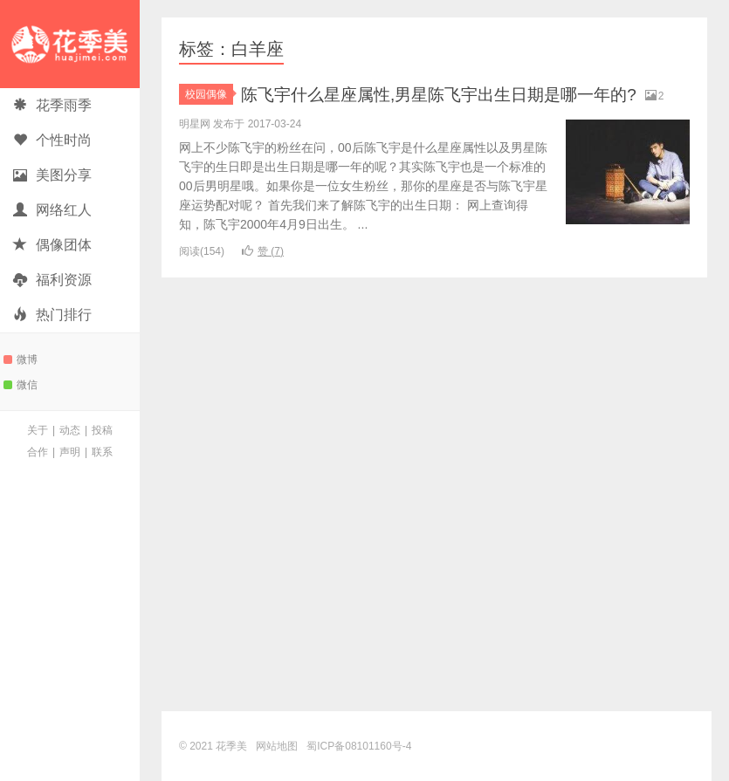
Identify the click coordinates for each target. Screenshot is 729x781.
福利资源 (52, 279)
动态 (69, 430)
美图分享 (52, 175)
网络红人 (52, 209)
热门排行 (52, 314)
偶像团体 (52, 244)
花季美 (70, 44)
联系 (102, 452)
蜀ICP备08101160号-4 (358, 746)
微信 (20, 385)
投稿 (102, 430)
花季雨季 (52, 105)
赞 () (263, 274)
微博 (20, 359)
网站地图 (277, 746)
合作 (37, 452)
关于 (37, 430)
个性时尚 (52, 140)
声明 (69, 452)
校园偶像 (209, 94)
